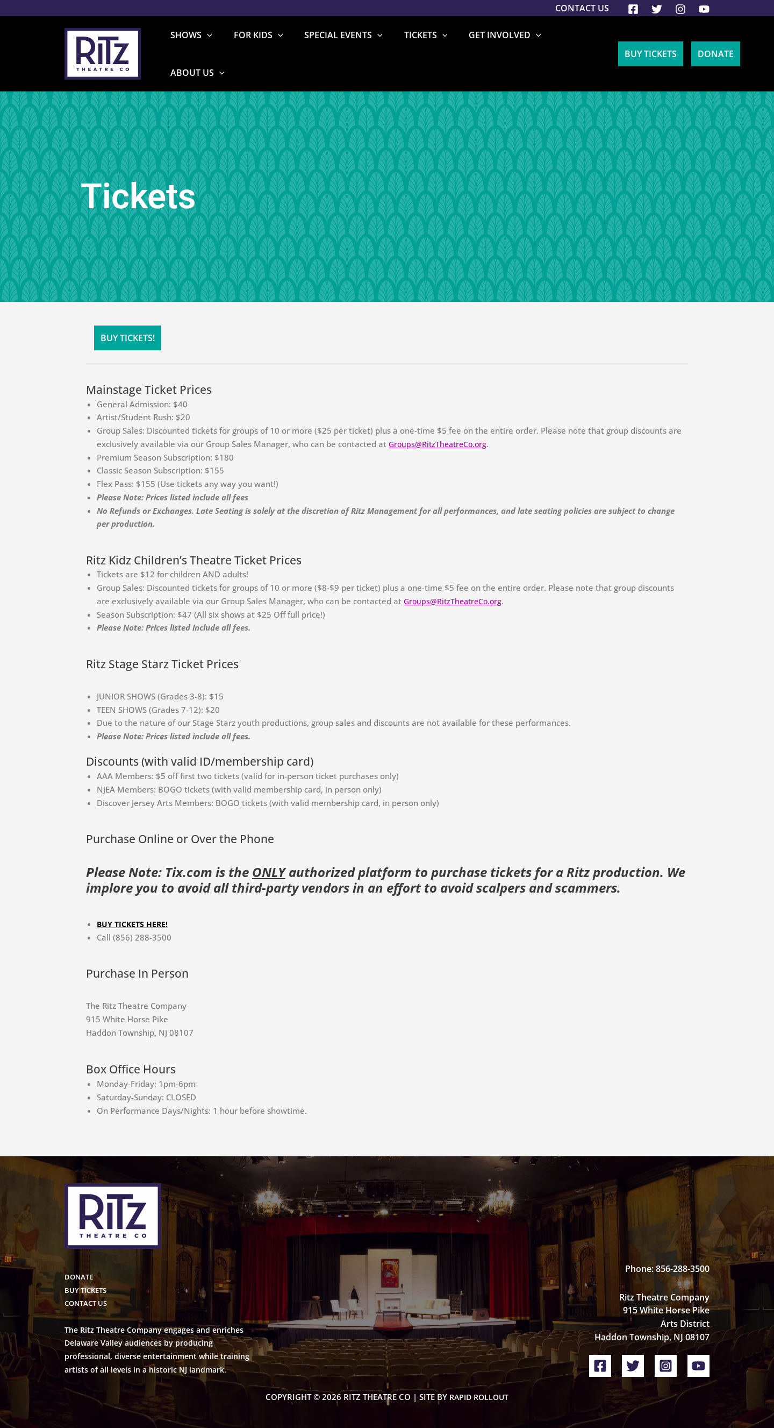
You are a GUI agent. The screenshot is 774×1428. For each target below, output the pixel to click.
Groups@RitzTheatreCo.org (440, 427)
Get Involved (496, 46)
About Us (571, 46)
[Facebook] (633, 9)
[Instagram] (680, 9)
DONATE (79, 1260)
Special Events (351, 46)
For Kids (274, 46)
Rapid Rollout (479, 1380)
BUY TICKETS (87, 1274)
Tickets (425, 46)
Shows (216, 46)
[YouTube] (704, 9)
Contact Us (582, 8)
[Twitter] (656, 9)
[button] (231, 46)
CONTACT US (87, 1287)
